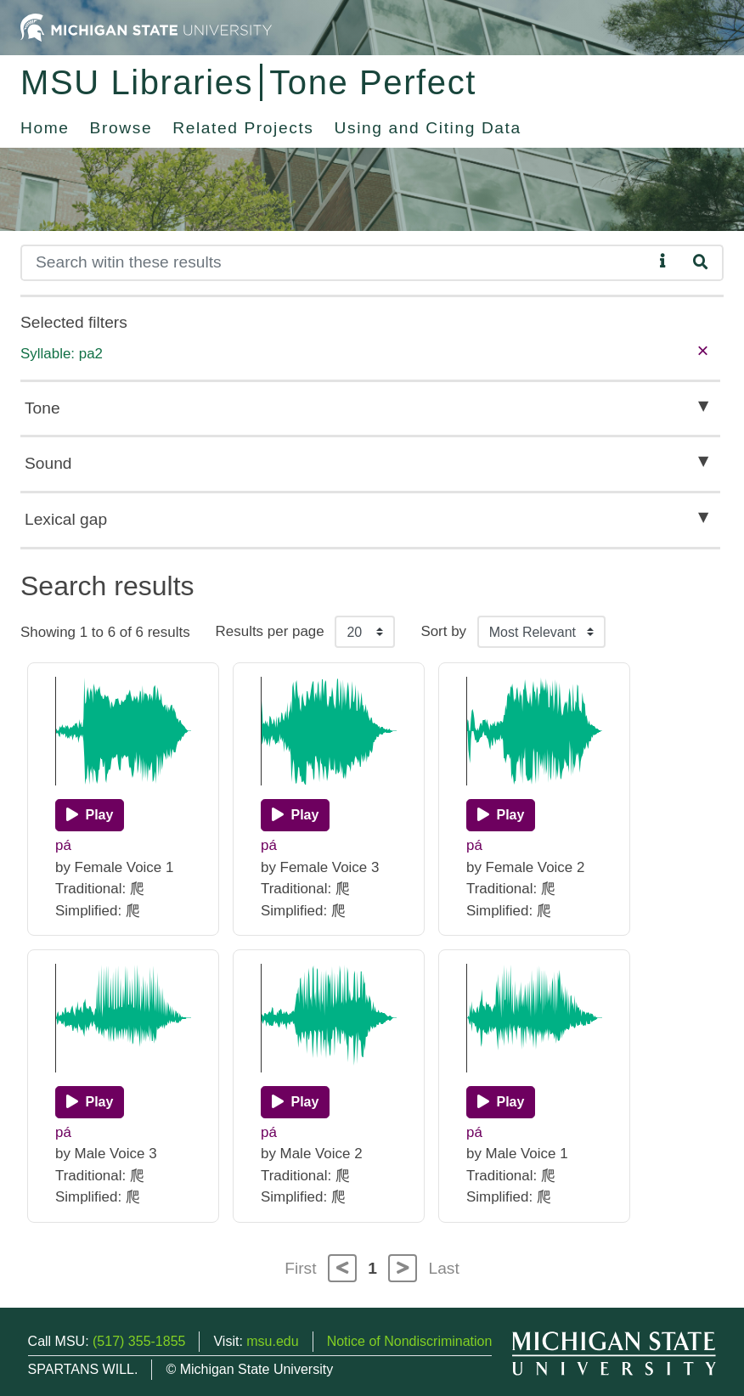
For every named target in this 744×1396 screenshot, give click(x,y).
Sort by (443, 631)
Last (444, 1268)
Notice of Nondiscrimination (410, 1341)
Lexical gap (66, 519)
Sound (48, 463)
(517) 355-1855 (139, 1341)
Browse (121, 128)
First (300, 1268)
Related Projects (242, 128)
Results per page (270, 631)
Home (45, 128)
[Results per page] (365, 632)
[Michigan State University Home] (146, 27)
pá (63, 845)
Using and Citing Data (428, 128)
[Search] (336, 263)
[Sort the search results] (541, 632)
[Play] (89, 815)
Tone (42, 408)
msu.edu (272, 1341)
